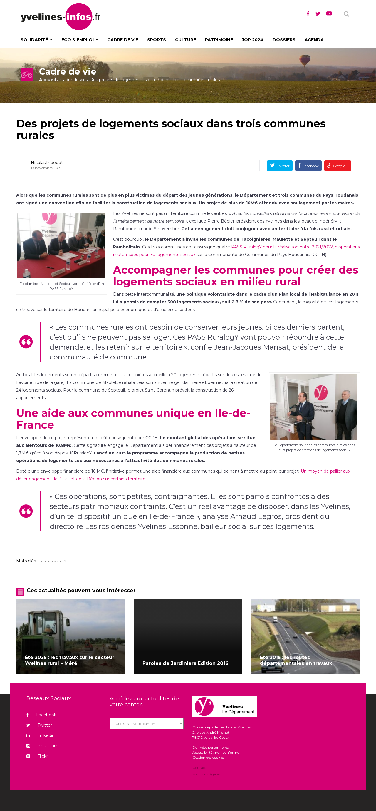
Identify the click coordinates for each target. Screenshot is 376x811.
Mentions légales (206, 774)
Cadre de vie (73, 79)
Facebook (311, 166)
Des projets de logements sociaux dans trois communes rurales (171, 129)
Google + (340, 166)
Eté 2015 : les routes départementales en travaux (296, 660)
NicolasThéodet (47, 162)
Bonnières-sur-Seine (56, 561)
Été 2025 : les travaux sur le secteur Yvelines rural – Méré (69, 660)
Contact (199, 768)
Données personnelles (210, 747)
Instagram (42, 745)
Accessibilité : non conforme (215, 752)
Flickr (37, 756)
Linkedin (40, 735)
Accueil (47, 79)
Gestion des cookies (208, 757)
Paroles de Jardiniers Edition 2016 (185, 663)
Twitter (283, 166)
